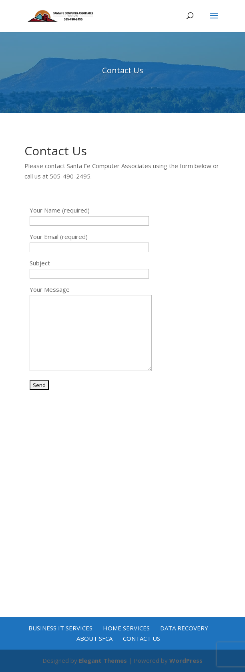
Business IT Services (60, 628)
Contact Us (141, 638)
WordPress (186, 660)
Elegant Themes (103, 660)
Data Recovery (184, 628)
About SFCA (94, 638)
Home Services (126, 628)
